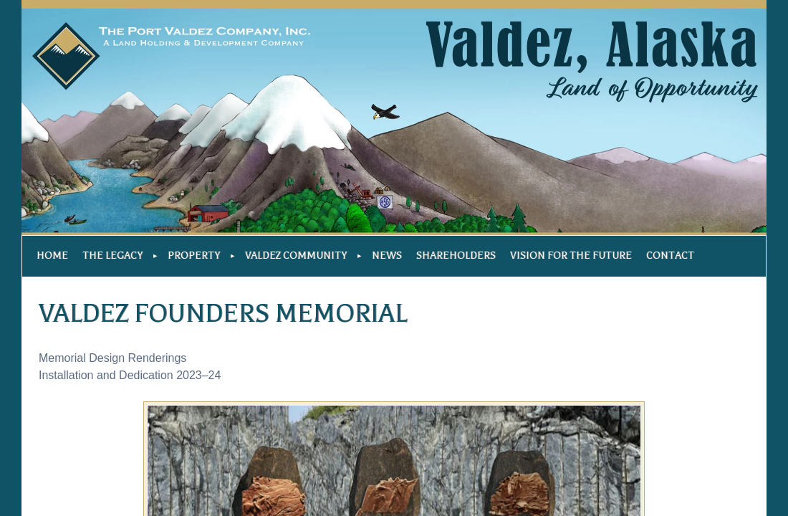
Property (194, 255)
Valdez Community (296, 255)
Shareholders (456, 255)
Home (52, 255)
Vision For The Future (571, 255)
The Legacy (112, 255)
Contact (670, 255)
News (387, 255)
